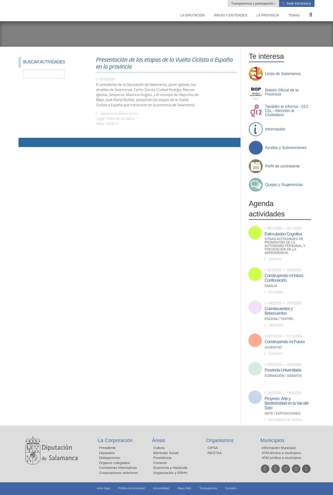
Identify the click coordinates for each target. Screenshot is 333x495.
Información (275, 129)
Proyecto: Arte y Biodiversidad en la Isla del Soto (286, 403)
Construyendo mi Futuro (285, 341)
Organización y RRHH (170, 473)
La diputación (192, 15)
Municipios (272, 440)
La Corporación (115, 440)
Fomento (160, 463)
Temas (293, 15)
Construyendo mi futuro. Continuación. (284, 278)
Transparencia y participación (252, 3)
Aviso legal (103, 488)
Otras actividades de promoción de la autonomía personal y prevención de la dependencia (285, 246)
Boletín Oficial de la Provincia (282, 92)
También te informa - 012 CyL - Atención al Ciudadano (286, 111)
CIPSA (212, 448)
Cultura (158, 448)
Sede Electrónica (298, 3)
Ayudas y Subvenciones (285, 148)
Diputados (107, 453)
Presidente (107, 448)
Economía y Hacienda (170, 468)
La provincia (268, 15)
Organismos (220, 440)
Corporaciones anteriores (118, 473)
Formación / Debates (283, 376)
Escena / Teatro (279, 319)
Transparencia (208, 488)
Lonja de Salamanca (282, 74)
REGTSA (214, 453)
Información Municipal (279, 448)
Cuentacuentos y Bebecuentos (279, 311)
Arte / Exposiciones (282, 413)
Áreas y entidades (230, 15)
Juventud (273, 347)
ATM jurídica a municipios (281, 458)
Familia (271, 286)
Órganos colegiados (114, 463)
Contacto (230, 488)
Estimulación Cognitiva (283, 234)
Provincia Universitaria (283, 370)
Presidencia (162, 458)
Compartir (24, 142)
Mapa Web (184, 488)
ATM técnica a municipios (281, 453)
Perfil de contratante (282, 166)
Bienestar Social (165, 453)
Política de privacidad (131, 488)
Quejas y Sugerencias (284, 185)
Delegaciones (109, 458)
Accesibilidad (161, 488)
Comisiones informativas (118, 468)
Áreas (158, 440)
